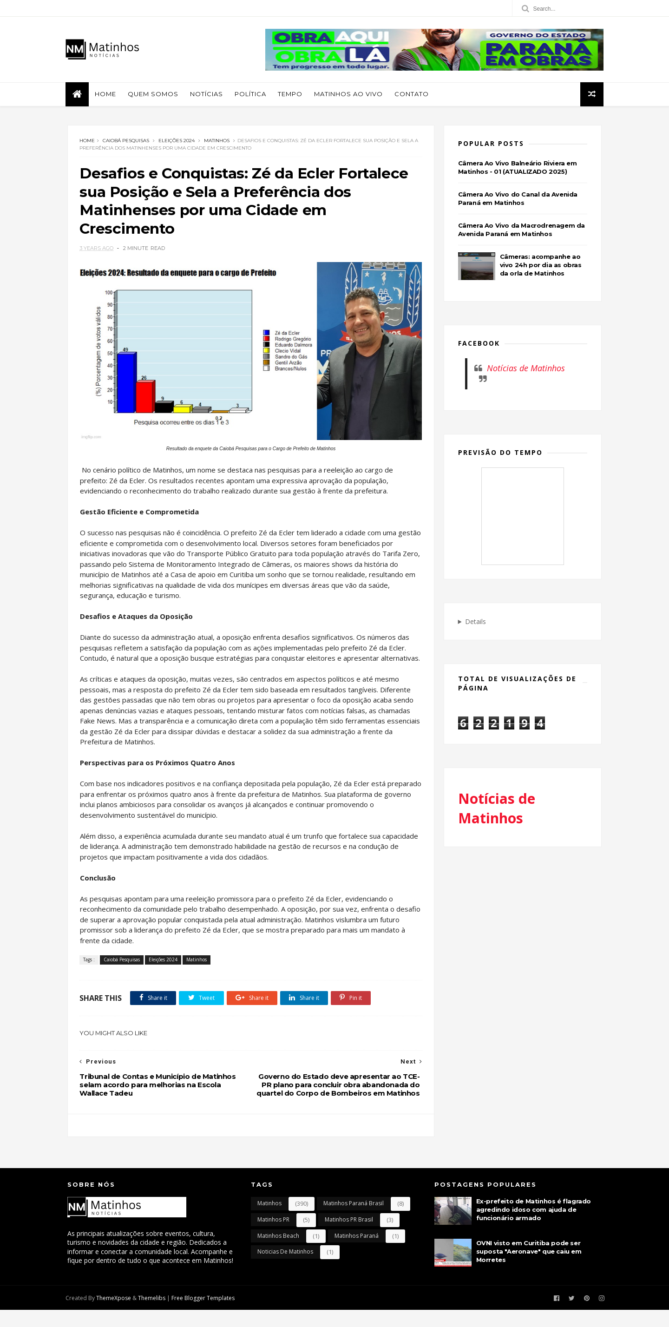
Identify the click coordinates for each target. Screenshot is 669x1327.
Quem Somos (155, 94)
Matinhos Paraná (356, 1252)
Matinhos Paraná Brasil (353, 1220)
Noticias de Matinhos (285, 1269)
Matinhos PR (273, 1237)
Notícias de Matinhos (526, 368)
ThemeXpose (115, 1315)
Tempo (292, 94)
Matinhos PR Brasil (349, 1237)
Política (252, 94)
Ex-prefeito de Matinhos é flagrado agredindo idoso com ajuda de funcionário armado (533, 1227)
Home (107, 94)
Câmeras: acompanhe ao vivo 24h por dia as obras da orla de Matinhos (541, 265)
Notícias (208, 94)
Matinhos (217, 141)
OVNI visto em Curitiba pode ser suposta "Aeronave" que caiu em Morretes (529, 1268)
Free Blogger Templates (204, 1315)
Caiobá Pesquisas (126, 141)
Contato (413, 94)
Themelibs (153, 1315)
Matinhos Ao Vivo (350, 94)
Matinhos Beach (278, 1252)
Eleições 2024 (176, 141)
